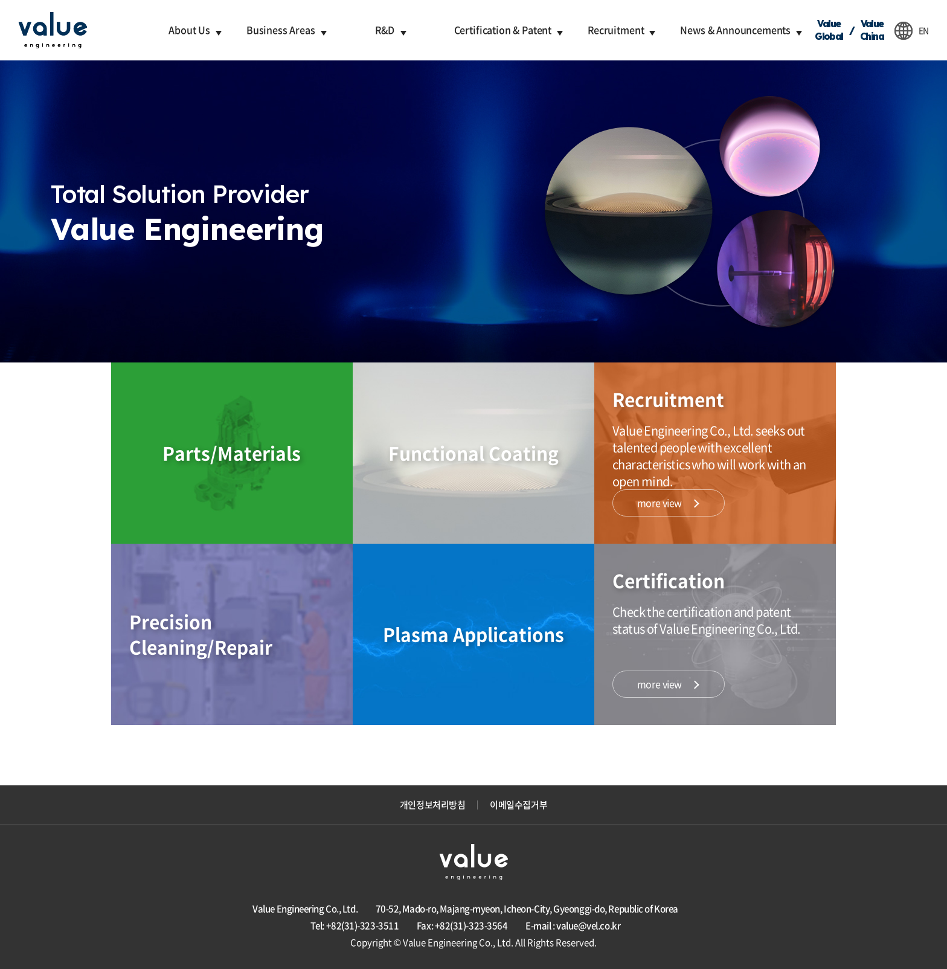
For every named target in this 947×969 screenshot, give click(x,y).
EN (924, 30)
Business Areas (280, 29)
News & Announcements (735, 29)
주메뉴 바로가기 (0, 0)
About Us (189, 29)
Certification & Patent (502, 29)
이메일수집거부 (518, 804)
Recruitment (616, 29)
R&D (384, 29)
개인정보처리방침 (432, 804)
